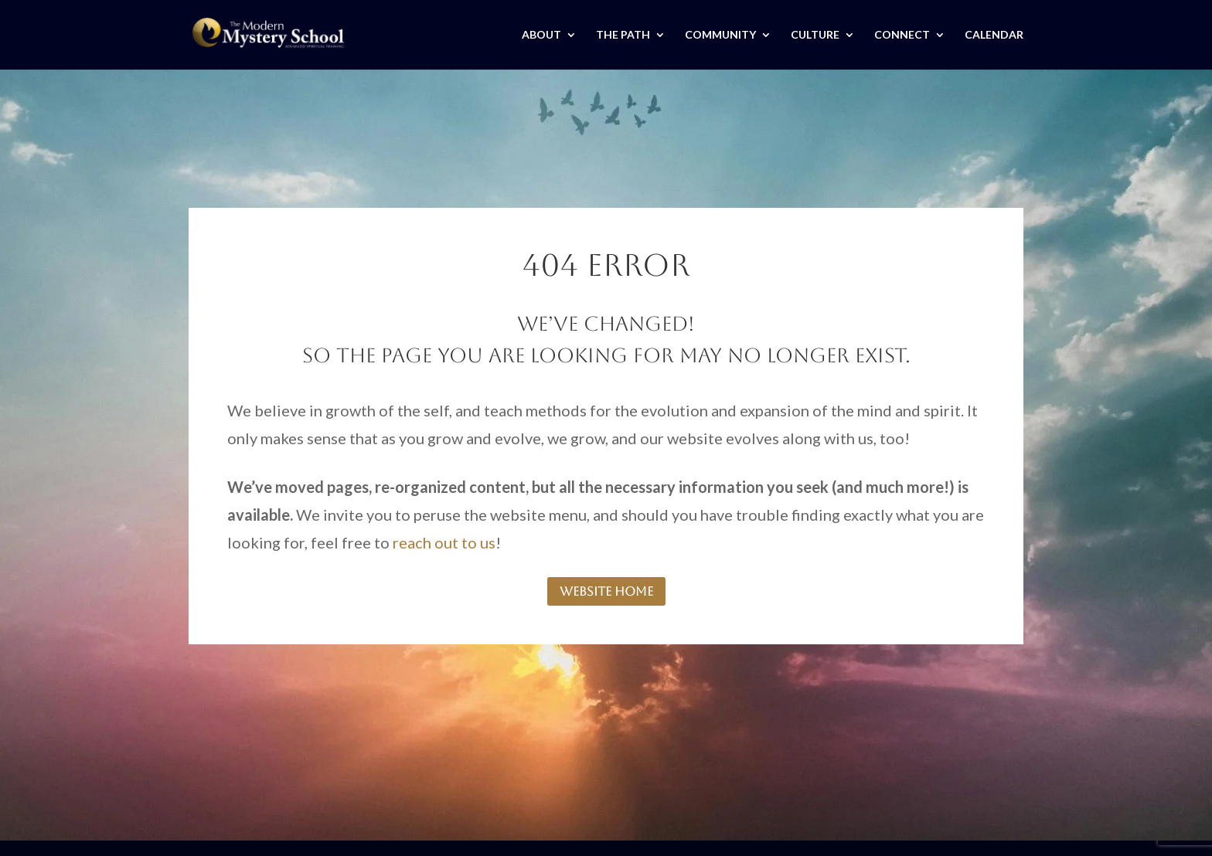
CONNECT (902, 35)
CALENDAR (994, 35)
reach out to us (444, 542)
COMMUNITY (720, 35)
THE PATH (623, 35)
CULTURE (815, 35)
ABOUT (541, 35)
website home (606, 591)
